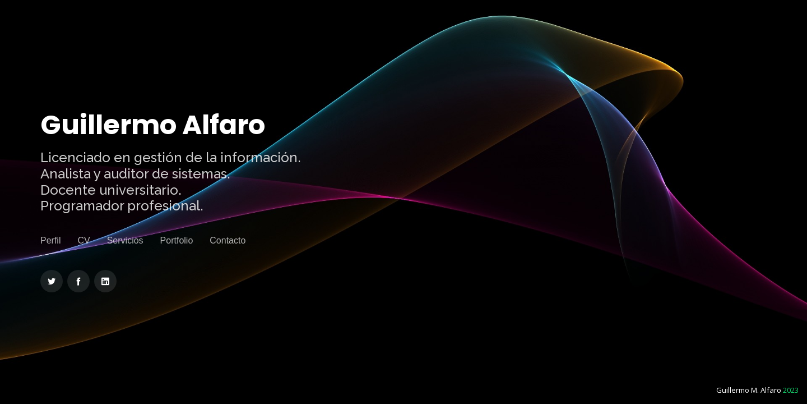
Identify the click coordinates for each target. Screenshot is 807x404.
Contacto (227, 240)
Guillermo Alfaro (152, 125)
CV (83, 240)
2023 (791, 390)
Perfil (50, 240)
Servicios (125, 240)
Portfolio (176, 240)
